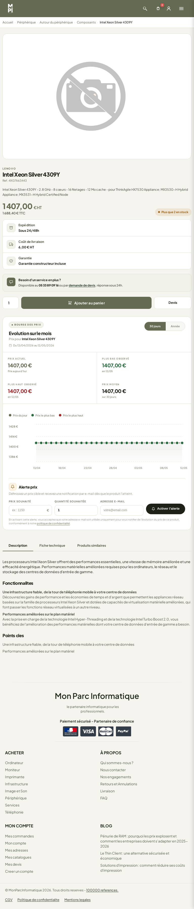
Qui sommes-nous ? (116, 762)
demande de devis (82, 285)
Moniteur (12, 769)
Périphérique (26, 22)
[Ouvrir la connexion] (169, 9)
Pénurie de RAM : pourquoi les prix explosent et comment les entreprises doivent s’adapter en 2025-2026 (144, 841)
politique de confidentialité (53, 523)
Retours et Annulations (118, 784)
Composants (86, 22)
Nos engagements (115, 776)
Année (175, 326)
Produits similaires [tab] (91, 545)
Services (12, 805)
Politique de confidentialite (38, 900)
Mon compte (15, 843)
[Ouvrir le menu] (181, 9)
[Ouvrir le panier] (158, 8)
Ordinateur (14, 762)
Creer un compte (19, 871)
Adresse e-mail (112, 501)
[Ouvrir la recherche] (145, 9)
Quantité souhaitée (70, 501)
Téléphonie (14, 812)
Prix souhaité (20, 501)
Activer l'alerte (166, 508)
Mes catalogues (18, 857)
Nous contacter (113, 769)
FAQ (103, 798)
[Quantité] (11, 303)
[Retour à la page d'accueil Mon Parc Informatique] (10, 8)
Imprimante (15, 776)
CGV (8, 900)
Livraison (107, 791)
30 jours (155, 326)
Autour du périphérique (56, 22)
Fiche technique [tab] (52, 545)
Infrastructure (16, 784)
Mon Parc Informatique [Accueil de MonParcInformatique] (97, 696)
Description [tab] (18, 545)
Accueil (8, 22)
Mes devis (13, 864)
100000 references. (102, 890)
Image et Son (16, 791)
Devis (172, 303)
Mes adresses (16, 850)
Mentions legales (77, 900)
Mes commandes (19, 836)
